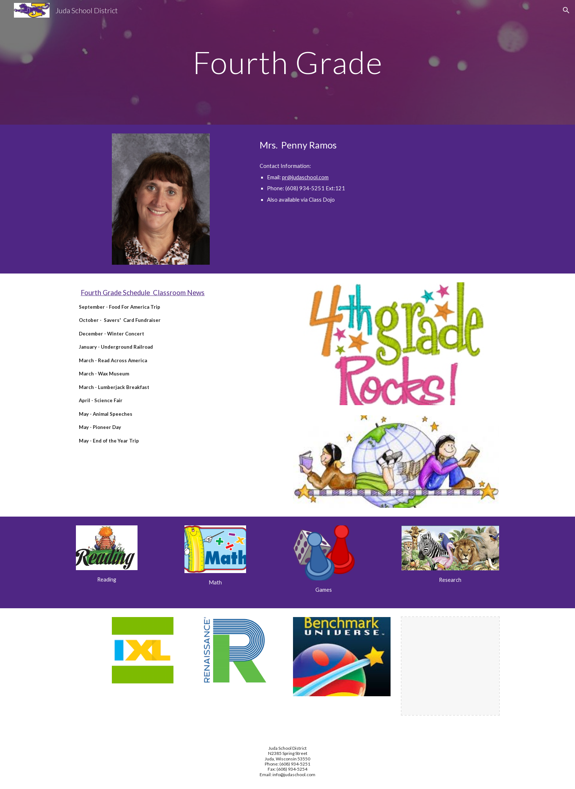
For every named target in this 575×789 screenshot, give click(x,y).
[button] (566, 10)
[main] (287, 62)
